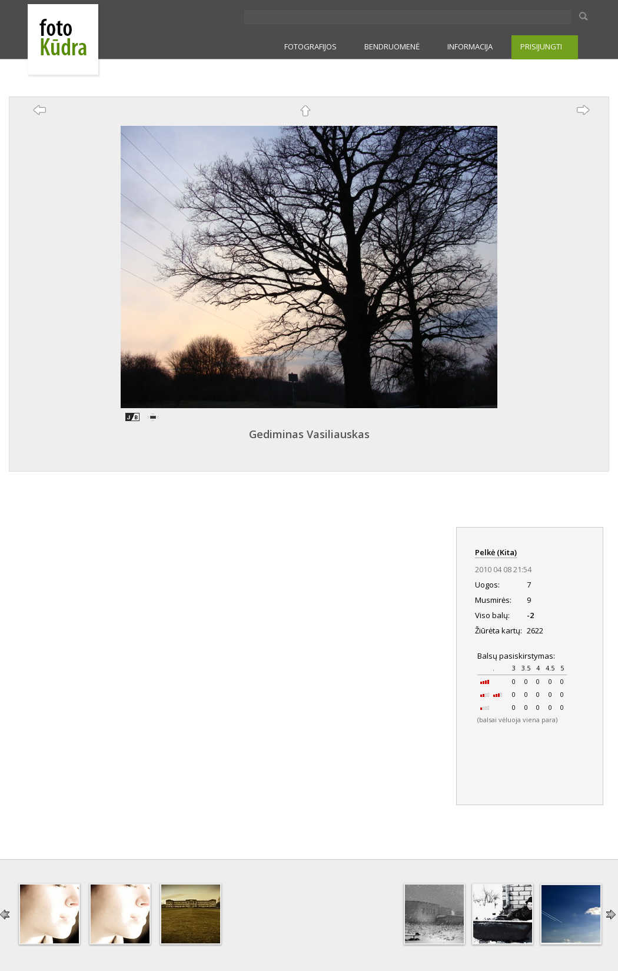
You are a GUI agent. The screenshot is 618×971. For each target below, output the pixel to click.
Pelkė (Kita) (496, 552)
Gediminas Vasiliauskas (309, 434)
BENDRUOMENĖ (392, 46)
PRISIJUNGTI (541, 46)
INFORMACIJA (470, 46)
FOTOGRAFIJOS (310, 46)
